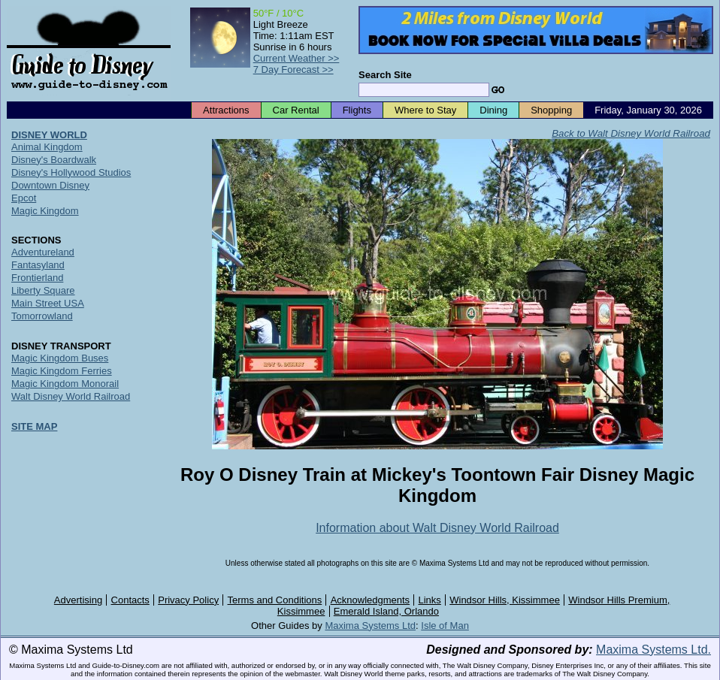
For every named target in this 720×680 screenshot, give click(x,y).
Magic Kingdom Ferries (61, 370)
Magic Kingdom (45, 210)
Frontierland (37, 277)
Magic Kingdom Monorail (65, 383)
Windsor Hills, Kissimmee (504, 600)
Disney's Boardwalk (53, 159)
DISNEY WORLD (49, 135)
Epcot (23, 198)
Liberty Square (43, 290)
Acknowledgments (370, 600)
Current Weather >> (296, 58)
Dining (493, 110)
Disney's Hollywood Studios (71, 172)
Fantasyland (38, 264)
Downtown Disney (50, 185)
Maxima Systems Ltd (370, 625)
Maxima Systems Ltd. (653, 649)
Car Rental (296, 110)
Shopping (551, 110)
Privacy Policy (188, 600)
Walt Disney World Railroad (70, 396)
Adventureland (42, 252)
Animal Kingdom (47, 147)
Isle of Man (445, 625)
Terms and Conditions (275, 600)
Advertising (78, 600)
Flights (357, 110)
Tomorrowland (42, 316)
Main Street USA (47, 303)
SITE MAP (34, 426)
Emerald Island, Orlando (386, 611)
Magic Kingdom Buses (59, 358)
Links (430, 600)
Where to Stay (425, 110)
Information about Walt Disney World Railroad (437, 527)
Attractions (226, 110)
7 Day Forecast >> (293, 69)
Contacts (130, 600)
